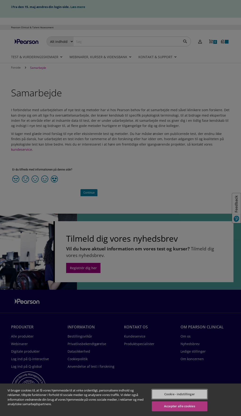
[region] (120, 399)
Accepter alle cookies (179, 406)
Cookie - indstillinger (179, 394)
